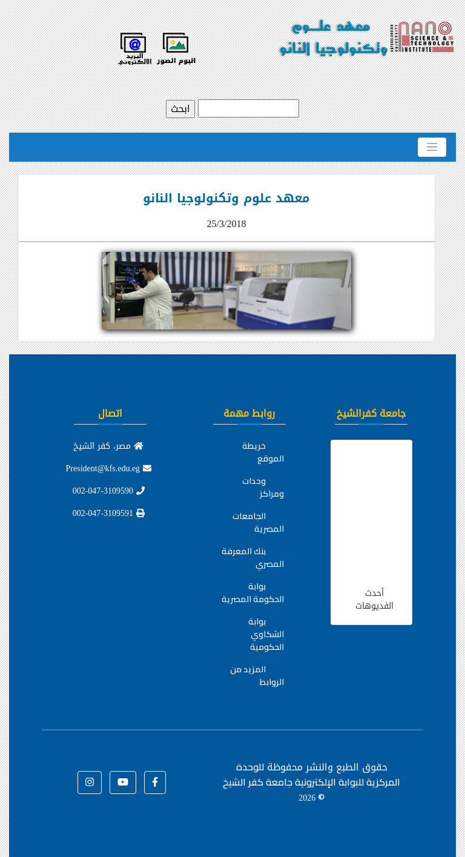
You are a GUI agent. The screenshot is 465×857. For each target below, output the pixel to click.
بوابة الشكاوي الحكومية (266, 634)
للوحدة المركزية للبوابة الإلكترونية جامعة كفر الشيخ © (311, 782)
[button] (155, 782)
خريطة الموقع (263, 452)
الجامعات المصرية (258, 522)
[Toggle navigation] (432, 147)
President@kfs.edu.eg (109, 468)
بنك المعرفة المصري (253, 557)
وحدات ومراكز (263, 487)
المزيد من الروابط (257, 675)
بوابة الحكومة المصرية (253, 592)
